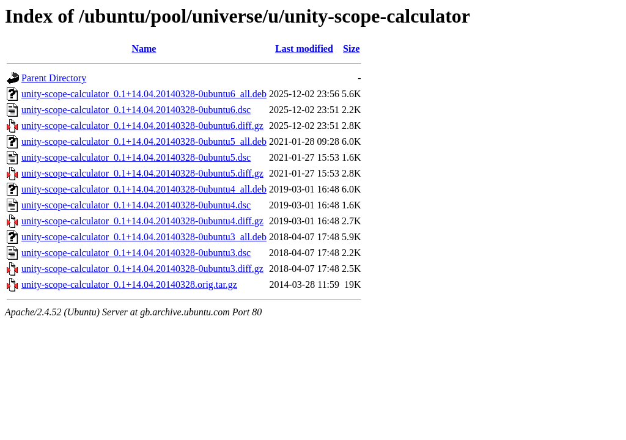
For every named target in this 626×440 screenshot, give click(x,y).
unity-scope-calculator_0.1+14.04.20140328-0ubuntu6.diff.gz (142, 125)
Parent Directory (53, 78)
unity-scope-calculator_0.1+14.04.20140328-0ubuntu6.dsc (136, 110)
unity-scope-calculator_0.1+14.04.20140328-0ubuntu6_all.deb (144, 94)
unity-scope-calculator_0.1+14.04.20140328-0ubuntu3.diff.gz (142, 268)
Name (143, 48)
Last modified (304, 48)
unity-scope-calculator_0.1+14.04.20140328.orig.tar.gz (129, 284)
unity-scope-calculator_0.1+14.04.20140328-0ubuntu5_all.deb (144, 141)
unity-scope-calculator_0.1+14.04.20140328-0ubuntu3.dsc (136, 253)
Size (351, 48)
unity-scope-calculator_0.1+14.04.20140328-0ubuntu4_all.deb (144, 189)
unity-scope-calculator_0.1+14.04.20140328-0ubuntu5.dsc (136, 157)
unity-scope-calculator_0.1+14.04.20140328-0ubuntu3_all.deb (144, 237)
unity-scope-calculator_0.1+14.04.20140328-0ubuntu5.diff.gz (142, 173)
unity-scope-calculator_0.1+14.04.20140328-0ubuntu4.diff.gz (142, 221)
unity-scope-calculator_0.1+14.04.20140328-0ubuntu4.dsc (136, 205)
